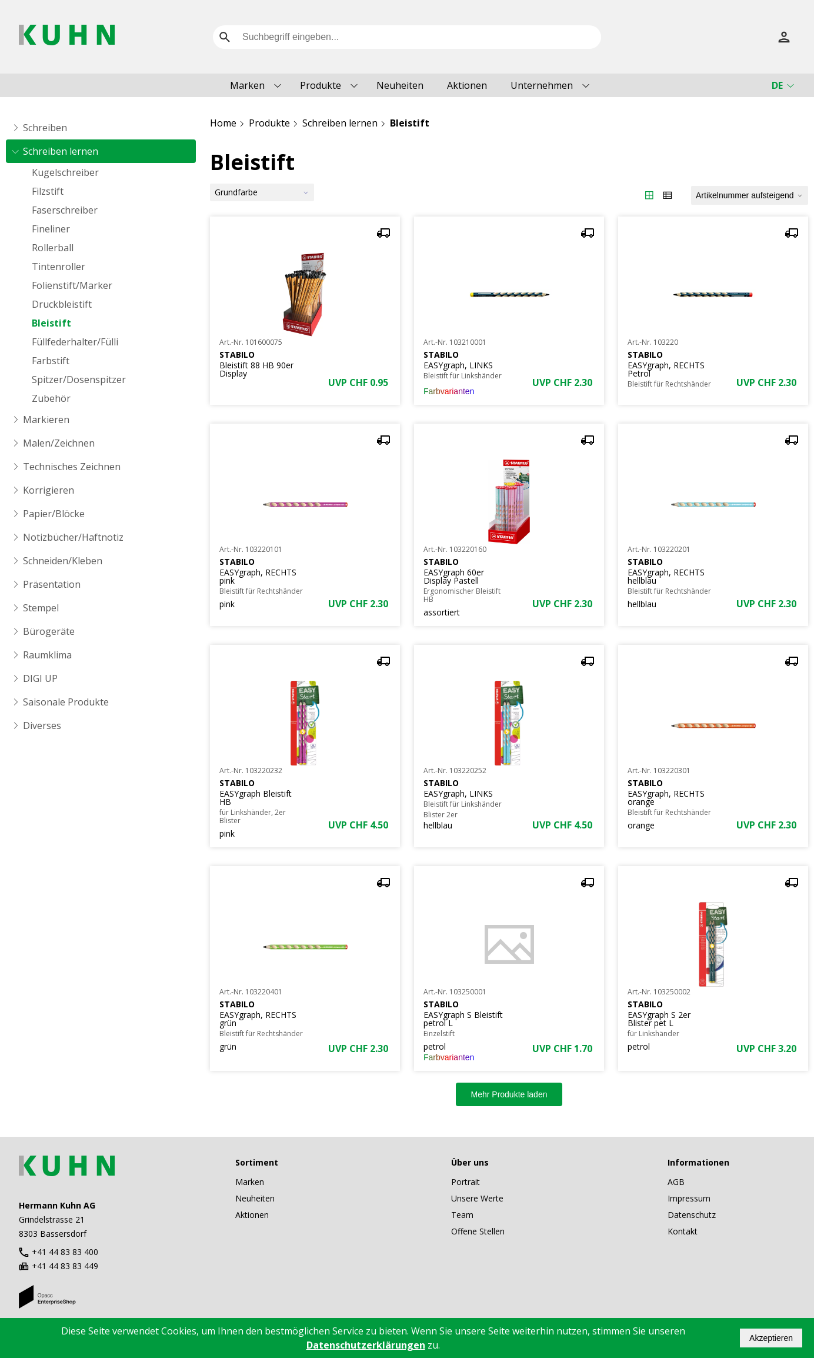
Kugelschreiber (65, 172)
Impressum (689, 1198)
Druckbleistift (62, 304)
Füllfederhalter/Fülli (75, 341)
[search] (224, 37)
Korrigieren (48, 490)
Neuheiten (399, 85)
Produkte (320, 85)
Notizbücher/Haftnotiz (73, 537)
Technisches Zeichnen (72, 466)
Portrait (465, 1181)
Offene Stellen (478, 1231)
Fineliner (51, 228)
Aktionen (467, 85)
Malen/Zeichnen (59, 443)
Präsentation (52, 584)
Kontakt (683, 1231)
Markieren (46, 419)
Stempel (41, 607)
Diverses (42, 725)
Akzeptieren (771, 1338)
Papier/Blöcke (54, 513)
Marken (247, 85)
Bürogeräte (49, 631)
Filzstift (48, 191)
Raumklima (47, 654)
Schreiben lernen (60, 151)
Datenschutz (692, 1214)
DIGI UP (40, 678)
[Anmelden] (784, 37)
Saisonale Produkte (66, 701)
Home (223, 123)
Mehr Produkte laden (509, 1094)
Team (462, 1214)
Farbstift (50, 360)
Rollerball (53, 247)
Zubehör (51, 398)
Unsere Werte (477, 1198)
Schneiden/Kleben (62, 560)
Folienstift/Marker (72, 285)
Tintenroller (58, 266)
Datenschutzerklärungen (365, 1345)
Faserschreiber (65, 210)
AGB (676, 1181)
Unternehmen (542, 85)
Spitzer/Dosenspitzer (79, 379)
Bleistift (51, 323)
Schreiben (45, 127)
